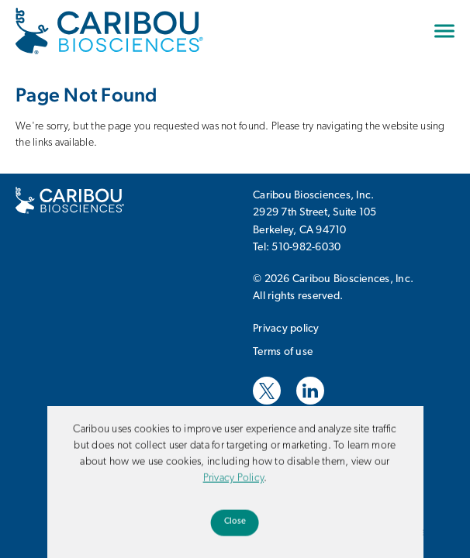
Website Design (290, 435)
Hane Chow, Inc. (373, 435)
